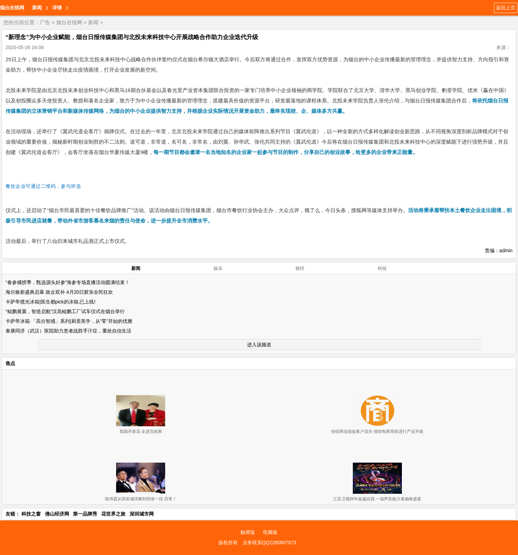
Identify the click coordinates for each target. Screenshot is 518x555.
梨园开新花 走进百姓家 (141, 431)
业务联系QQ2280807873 (269, 542)
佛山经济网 (57, 514)
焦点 (10, 363)
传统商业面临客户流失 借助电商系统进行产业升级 (377, 431)
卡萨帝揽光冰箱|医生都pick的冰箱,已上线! (50, 301)
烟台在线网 (12, 7)
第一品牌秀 (85, 514)
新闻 (37, 7)
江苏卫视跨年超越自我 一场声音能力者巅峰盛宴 (377, 499)
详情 (57, 7)
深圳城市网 (142, 514)
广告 (45, 22)
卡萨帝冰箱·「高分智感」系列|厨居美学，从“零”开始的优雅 (69, 321)
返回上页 (505, 7)
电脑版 (270, 532)
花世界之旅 (113, 514)
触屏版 (248, 532)
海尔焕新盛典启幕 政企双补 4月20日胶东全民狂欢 (59, 292)
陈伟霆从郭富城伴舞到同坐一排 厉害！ (141, 499)
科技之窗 (31, 514)
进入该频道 (259, 344)
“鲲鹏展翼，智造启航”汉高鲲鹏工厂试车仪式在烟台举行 (65, 311)
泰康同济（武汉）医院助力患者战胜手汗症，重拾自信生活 (68, 331)
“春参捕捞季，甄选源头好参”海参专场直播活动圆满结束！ (68, 282)
